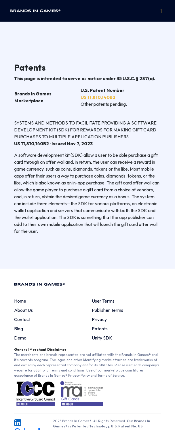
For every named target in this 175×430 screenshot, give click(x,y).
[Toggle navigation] (160, 11)
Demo (20, 338)
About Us (23, 310)
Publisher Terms (107, 310)
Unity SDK (102, 338)
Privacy (99, 319)
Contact (22, 319)
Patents (100, 328)
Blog (18, 328)
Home (20, 301)
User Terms (103, 301)
